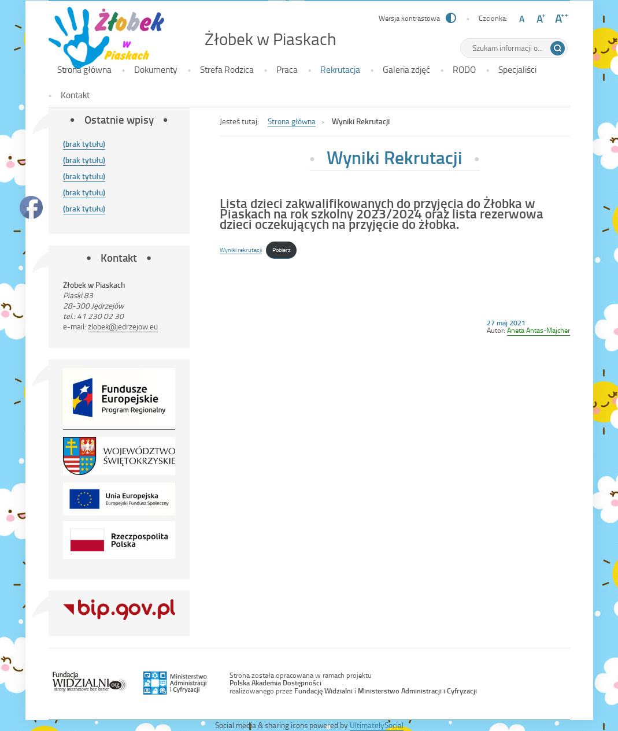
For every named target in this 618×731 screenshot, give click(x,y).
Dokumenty (155, 69)
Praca (287, 69)
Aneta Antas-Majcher (538, 330)
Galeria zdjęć (406, 69)
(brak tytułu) (84, 143)
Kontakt (75, 94)
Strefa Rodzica (227, 69)
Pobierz (281, 249)
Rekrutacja (340, 69)
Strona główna (84, 69)
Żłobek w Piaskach (270, 39)
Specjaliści (517, 69)
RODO (464, 69)
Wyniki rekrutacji (241, 249)
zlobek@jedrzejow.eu (123, 326)
